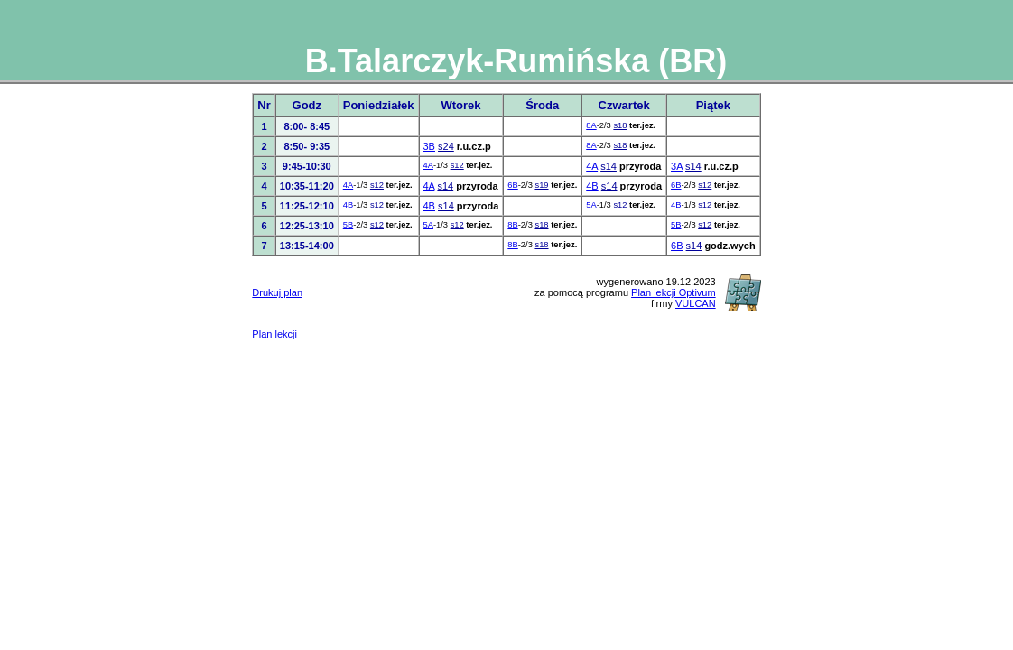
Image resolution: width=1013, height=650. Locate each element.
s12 (457, 165)
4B (592, 186)
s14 (608, 166)
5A (591, 204)
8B (512, 224)
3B (429, 146)
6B (512, 185)
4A (428, 165)
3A (677, 166)
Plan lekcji (274, 334)
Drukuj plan (277, 292)
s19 (541, 185)
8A (591, 125)
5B (348, 224)
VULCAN (695, 303)
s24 (446, 146)
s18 (620, 125)
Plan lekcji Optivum (673, 292)
